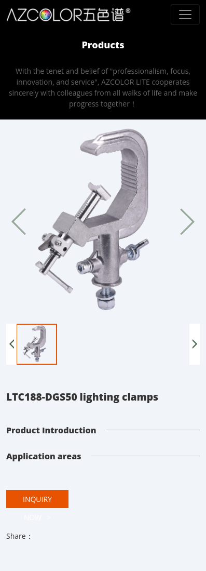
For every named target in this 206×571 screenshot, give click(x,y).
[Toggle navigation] (185, 14)
